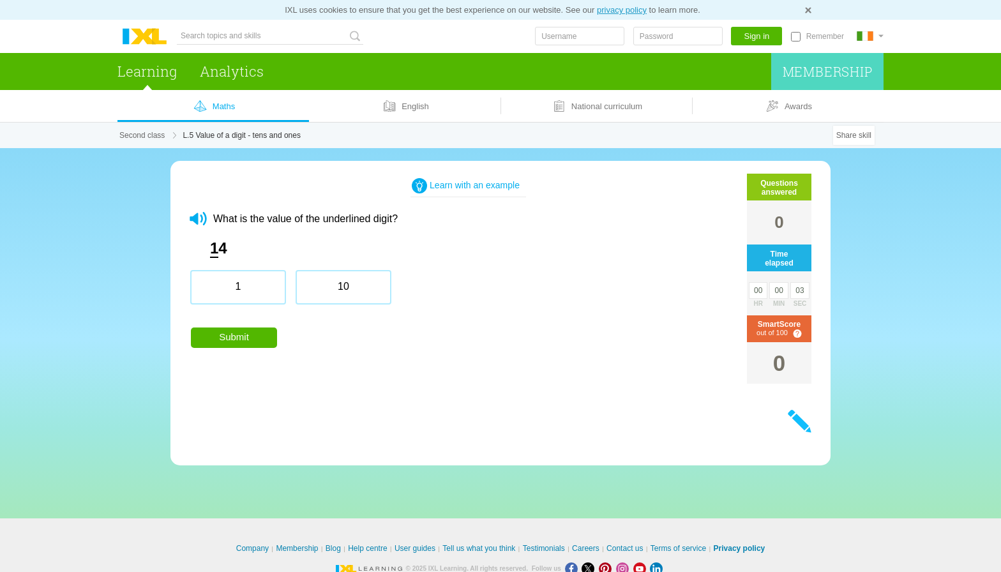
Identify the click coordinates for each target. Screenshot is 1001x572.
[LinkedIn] (657, 568)
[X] (590, 568)
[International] (870, 36)
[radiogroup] (432, 292)
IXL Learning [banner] (144, 37)
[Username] (579, 36)
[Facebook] (573, 568)
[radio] (238, 287)
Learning (147, 71)
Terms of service (678, 548)
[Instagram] (624, 568)
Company (252, 548)
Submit (234, 336)
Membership (828, 71)
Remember (825, 36)
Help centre (367, 548)
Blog (333, 548)
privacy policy (622, 10)
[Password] (678, 36)
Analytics (232, 71)
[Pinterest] (607, 568)
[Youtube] (642, 568)
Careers (585, 548)
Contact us (624, 548)
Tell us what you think (478, 548)
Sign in (757, 36)
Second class (142, 135)
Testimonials (544, 548)
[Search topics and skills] (270, 36)
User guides (415, 548)
